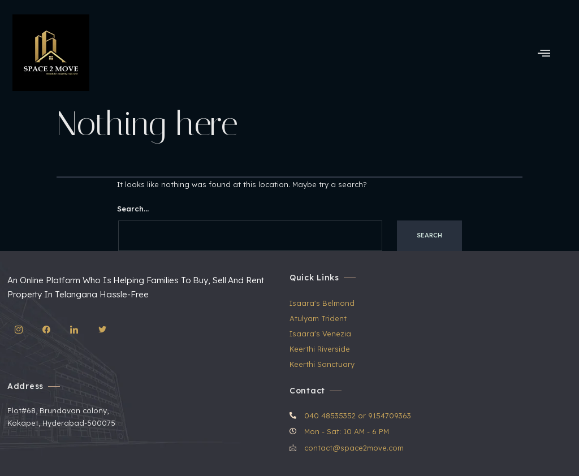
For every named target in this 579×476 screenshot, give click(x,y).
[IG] (18, 330)
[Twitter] (102, 330)
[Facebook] (46, 330)
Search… (133, 208)
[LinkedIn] (74, 330)
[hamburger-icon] (544, 53)
